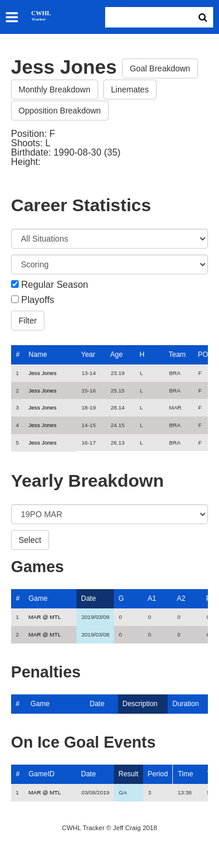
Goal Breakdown (160, 68)
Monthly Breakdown (55, 89)
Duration (185, 704)
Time (185, 774)
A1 (152, 598)
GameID (42, 774)
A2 (181, 598)
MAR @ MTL (45, 617)
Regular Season (54, 285)
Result (128, 774)
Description (140, 704)
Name (38, 354)
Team (177, 354)
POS (205, 354)
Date (88, 598)
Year (88, 354)
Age (116, 354)
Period (158, 774)
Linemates (130, 89)
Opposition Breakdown (60, 110)
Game (38, 598)
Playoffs (37, 300)
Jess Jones (43, 373)
